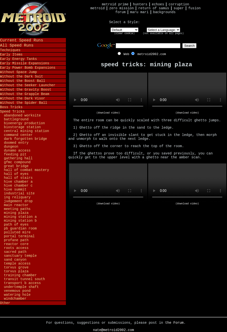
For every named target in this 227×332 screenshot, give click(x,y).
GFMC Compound (17, 162)
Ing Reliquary (17, 197)
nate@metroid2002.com (113, 330)
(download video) (108, 113)
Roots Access (16, 248)
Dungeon (11, 147)
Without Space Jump (18, 72)
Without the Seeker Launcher (27, 85)
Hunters (140, 4)
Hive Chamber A (18, 182)
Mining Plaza (16, 213)
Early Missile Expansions (24, 63)
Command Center (18, 135)
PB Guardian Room (20, 228)
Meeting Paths (17, 209)
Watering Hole (17, 295)
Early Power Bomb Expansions (27, 68)
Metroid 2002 (33, 19)
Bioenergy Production (24, 123)
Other (5, 303)
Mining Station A (20, 217)
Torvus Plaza (16, 271)
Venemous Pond (17, 291)
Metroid (97, 8)
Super (179, 8)
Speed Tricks (12, 112)
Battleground (16, 119)
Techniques (10, 50)
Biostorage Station (22, 127)
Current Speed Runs (21, 40)
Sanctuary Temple (20, 256)
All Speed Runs (16, 45)
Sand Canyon (15, 260)
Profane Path (16, 240)
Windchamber (15, 299)
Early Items (11, 55)
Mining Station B (20, 221)
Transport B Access (22, 283)
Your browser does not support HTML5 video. (108, 92)
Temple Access (17, 264)
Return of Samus (153, 8)
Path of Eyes (16, 225)
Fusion (194, 8)
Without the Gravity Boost (25, 90)
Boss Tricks (11, 107)
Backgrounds (164, 12)
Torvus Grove (16, 267)
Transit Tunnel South (24, 279)
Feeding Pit (15, 154)
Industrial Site (19, 193)
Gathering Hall (18, 158)
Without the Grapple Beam (24, 94)
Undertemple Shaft (21, 287)
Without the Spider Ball (23, 103)
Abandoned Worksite (22, 115)
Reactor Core (16, 244)
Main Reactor (16, 205)
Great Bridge (16, 166)
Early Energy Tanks (18, 59)
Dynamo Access (17, 150)
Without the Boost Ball (22, 81)
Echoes (158, 4)
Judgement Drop (18, 201)
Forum (120, 12)
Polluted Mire (17, 232)
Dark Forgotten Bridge (25, 139)
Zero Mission (121, 8)
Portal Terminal (19, 236)
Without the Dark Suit (21, 76)
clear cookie (124, 33)
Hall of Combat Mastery (26, 170)
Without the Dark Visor (22, 98)
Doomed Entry (16, 143)
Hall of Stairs (18, 178)
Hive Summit (15, 189)
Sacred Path (15, 252)
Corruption (179, 4)
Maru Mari (139, 12)
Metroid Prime (115, 4)
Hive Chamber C (18, 186)
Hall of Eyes (16, 174)
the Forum (174, 323)
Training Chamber (20, 275)
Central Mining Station (26, 131)
